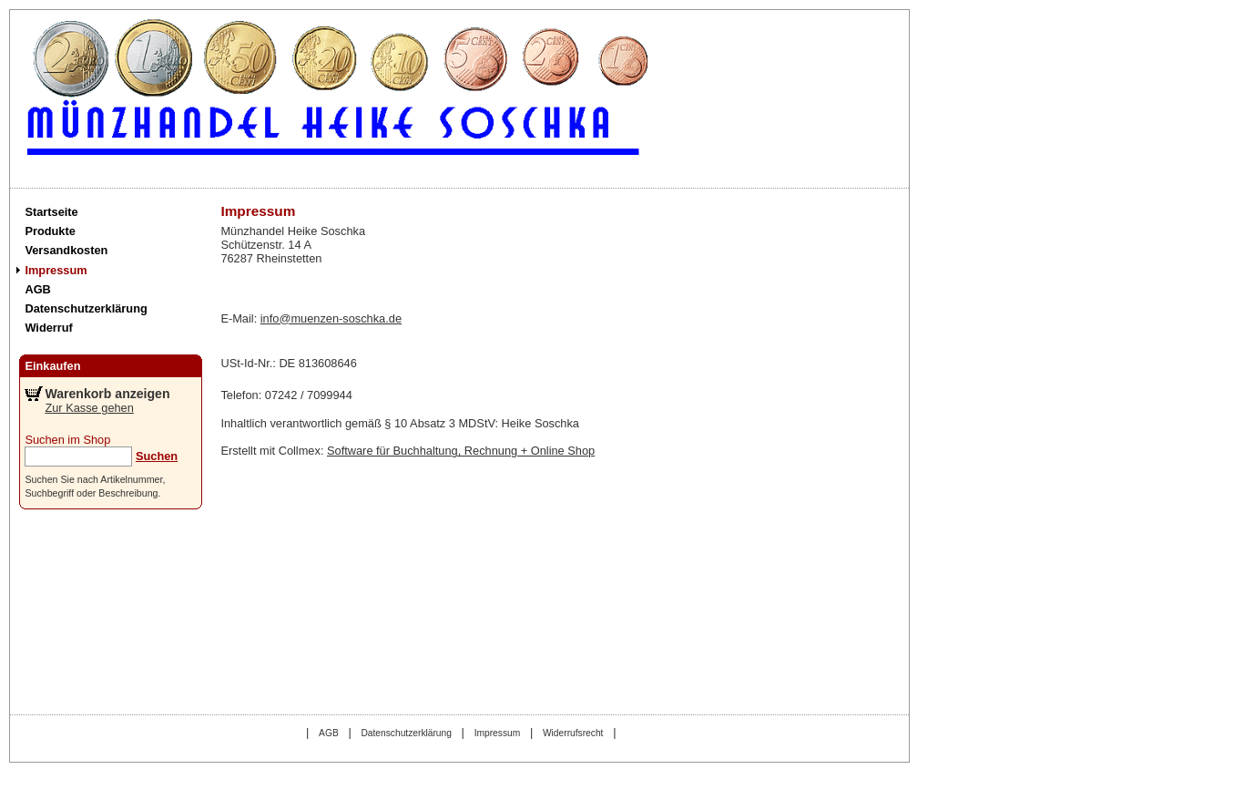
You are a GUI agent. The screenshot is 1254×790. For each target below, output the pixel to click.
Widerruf (49, 327)
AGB (37, 289)
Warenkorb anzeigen (107, 393)
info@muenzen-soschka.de (331, 318)
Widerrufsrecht (573, 733)
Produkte (50, 231)
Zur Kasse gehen (89, 408)
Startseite (51, 212)
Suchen (157, 456)
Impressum (56, 270)
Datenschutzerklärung (86, 308)
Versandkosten (66, 250)
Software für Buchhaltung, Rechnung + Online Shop (461, 450)
